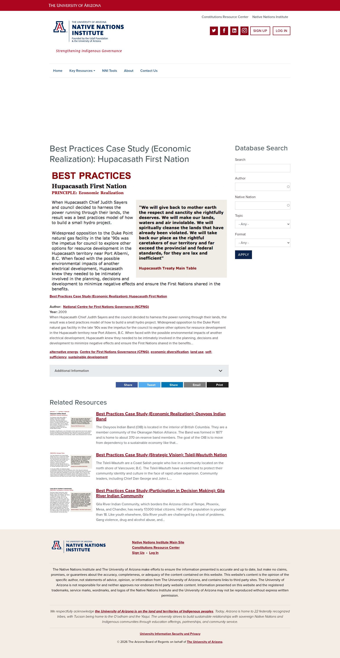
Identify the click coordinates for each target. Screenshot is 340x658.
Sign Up (260, 31)
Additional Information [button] (72, 371)
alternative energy (64, 352)
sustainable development (88, 357)
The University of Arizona (204, 642)
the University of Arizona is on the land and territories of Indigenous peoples (154, 611)
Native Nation (245, 197)
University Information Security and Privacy (170, 634)
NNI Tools (109, 71)
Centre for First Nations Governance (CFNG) (114, 352)
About (128, 71)
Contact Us (149, 71)
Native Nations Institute (270, 17)
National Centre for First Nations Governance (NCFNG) (106, 307)
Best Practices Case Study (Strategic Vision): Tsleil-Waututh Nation (161, 455)
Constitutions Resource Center (225, 17)
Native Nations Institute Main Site (158, 542)
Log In (281, 31)
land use (197, 352)
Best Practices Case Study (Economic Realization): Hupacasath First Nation (108, 296)
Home (57, 71)
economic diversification (170, 352)
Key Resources (81, 71)
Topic (239, 215)
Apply (243, 255)
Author (240, 178)
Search (240, 160)
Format (240, 234)
